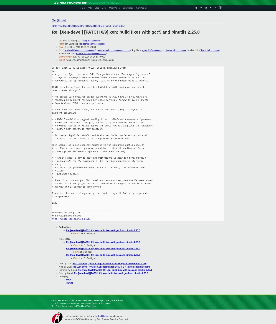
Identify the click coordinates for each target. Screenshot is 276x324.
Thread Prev (80, 26)
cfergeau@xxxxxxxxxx (175, 50)
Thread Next (93, 26)
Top (54, 20)
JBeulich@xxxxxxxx (209, 50)
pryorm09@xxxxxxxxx (151, 50)
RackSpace (102, 316)
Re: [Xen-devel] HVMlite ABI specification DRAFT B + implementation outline (111, 267)
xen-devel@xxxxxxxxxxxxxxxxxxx (79, 50)
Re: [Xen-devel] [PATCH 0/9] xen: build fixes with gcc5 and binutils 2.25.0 (103, 230)
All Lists (61, 20)
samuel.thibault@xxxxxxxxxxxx (91, 53)
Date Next (68, 26)
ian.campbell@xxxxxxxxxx (92, 44)
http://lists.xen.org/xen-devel (71, 219)
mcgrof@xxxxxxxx (91, 40)
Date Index (105, 26)
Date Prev (57, 26)
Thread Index (117, 26)
